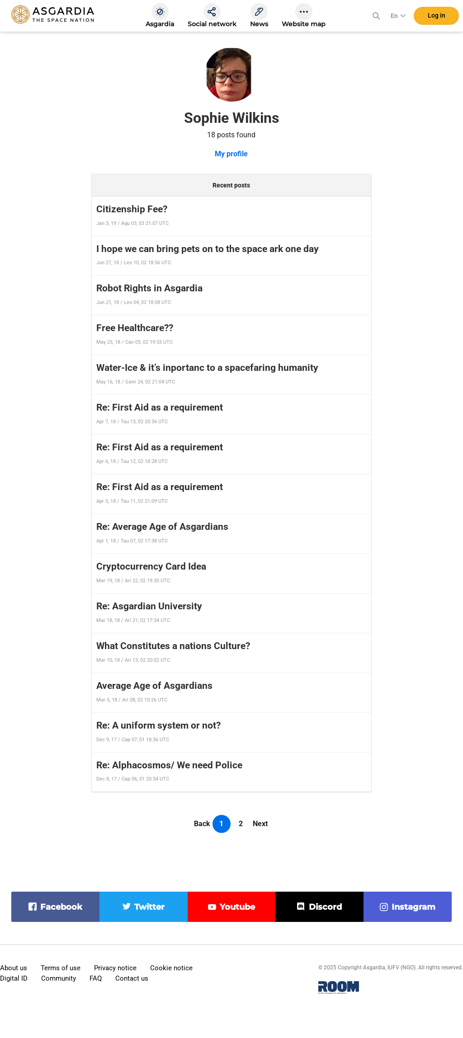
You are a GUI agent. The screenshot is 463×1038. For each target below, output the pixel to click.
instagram (413, 907)
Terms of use (60, 968)
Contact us (131, 978)
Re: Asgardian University (149, 606)
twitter (149, 907)
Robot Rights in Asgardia (149, 288)
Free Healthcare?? (134, 328)
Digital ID (14, 978)
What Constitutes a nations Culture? (173, 646)
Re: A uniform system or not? (158, 725)
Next (260, 823)
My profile (231, 154)
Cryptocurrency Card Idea (151, 566)
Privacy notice (115, 968)
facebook (61, 907)
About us (13, 968)
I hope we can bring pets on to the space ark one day (207, 248)
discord (325, 907)
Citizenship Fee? (131, 209)
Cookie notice (171, 968)
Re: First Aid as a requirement (159, 407)
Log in (436, 17)
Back (202, 823)
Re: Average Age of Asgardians (162, 526)
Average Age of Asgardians (154, 685)
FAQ (96, 978)
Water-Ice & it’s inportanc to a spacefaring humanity (207, 367)
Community (58, 978)
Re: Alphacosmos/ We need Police (169, 765)
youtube (237, 907)
